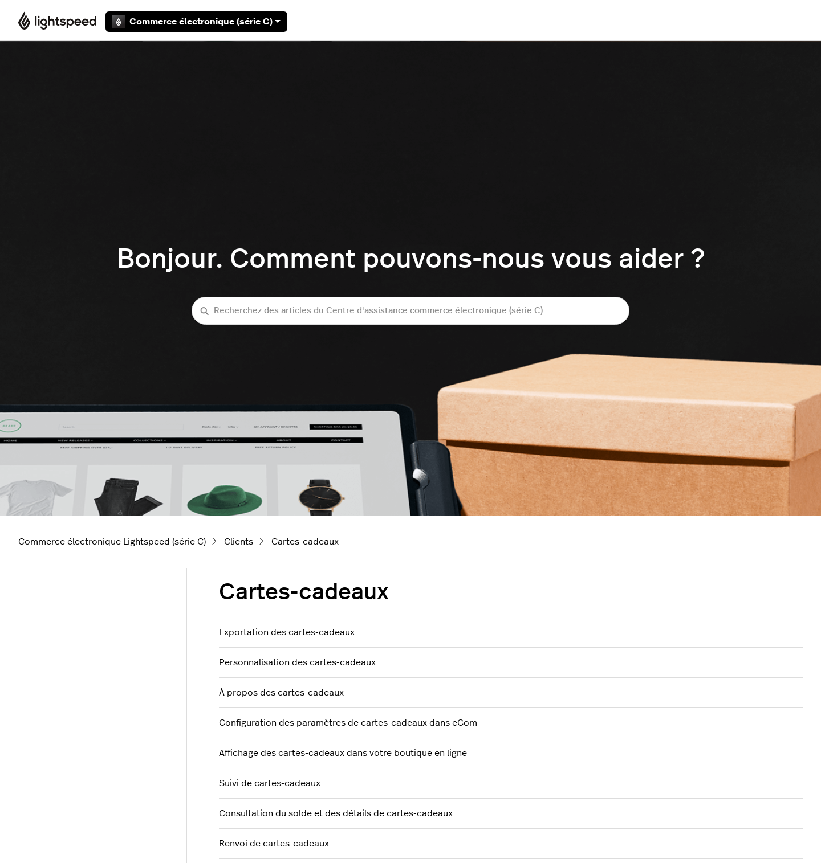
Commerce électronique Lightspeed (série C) (112, 541)
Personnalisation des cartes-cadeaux (297, 662)
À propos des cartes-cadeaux (281, 692)
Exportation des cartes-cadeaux (287, 632)
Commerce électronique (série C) (196, 21)
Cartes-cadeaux (305, 541)
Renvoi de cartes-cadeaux (274, 843)
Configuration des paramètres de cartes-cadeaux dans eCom (348, 722)
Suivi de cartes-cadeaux (269, 783)
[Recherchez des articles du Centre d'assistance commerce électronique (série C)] (410, 311)
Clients (238, 541)
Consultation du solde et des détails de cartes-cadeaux (336, 813)
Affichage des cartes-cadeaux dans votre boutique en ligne (343, 753)
